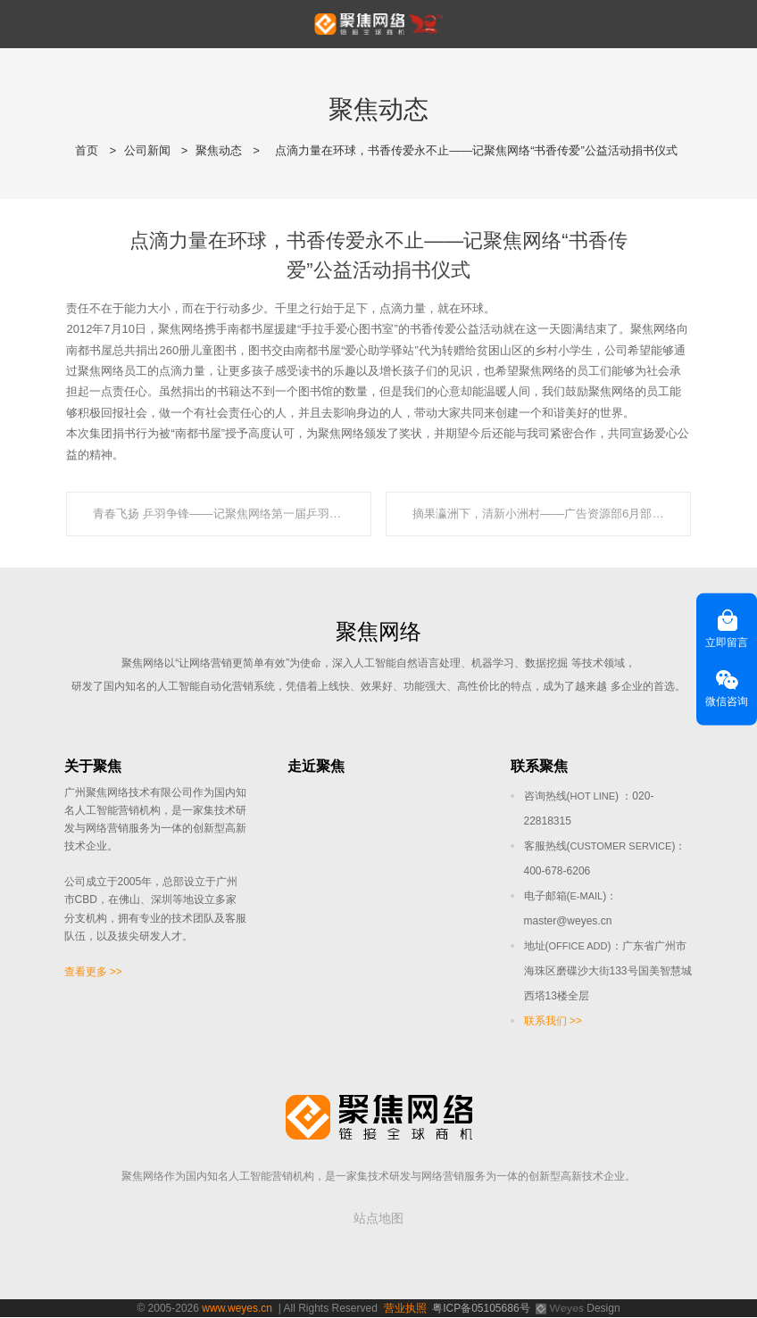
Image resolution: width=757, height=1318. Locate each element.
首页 (86, 150)
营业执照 (405, 1309)
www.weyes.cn (237, 1309)
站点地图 (378, 1219)
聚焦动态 (218, 150)
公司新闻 (147, 150)
